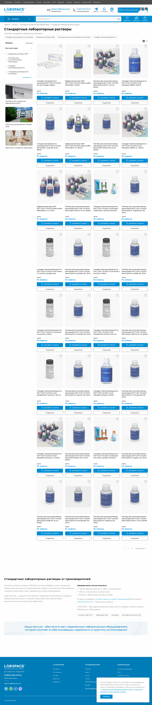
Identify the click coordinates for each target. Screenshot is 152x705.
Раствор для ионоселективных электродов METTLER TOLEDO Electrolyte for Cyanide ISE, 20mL (78, 271)
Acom (87, 675)
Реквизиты (56, 682)
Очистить (29, 43)
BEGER (87, 685)
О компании (8, 2)
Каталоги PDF (86, 2)
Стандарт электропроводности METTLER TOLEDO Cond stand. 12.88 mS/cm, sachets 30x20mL (105, 209)
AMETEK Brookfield (91, 682)
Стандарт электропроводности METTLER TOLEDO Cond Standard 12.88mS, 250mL (134, 83)
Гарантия (61, 2)
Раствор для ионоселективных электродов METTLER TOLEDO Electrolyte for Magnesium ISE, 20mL (134, 210)
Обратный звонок (83, 11)
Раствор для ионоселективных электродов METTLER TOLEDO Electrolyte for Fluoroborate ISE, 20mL (77, 520)
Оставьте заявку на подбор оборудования (113, 599)
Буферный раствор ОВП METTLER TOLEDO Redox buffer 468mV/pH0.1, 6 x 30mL (49, 209)
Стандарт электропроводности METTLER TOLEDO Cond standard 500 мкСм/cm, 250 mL (49, 393)
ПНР (54, 2)
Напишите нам (56, 11)
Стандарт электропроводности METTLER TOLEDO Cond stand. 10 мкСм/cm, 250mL (49, 332)
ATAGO (87, 679)
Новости (77, 2)
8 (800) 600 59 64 (83, 9)
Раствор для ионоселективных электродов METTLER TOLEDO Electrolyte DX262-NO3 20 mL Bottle (77, 457)
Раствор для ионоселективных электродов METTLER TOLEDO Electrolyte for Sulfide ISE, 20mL (134, 271)
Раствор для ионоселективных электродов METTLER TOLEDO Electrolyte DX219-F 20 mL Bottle (78, 209)
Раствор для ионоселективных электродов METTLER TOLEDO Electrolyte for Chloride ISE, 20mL (78, 332)
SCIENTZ (88, 669)
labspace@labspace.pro (60, 9)
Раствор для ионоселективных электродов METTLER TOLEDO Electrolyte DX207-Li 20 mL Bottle (105, 84)
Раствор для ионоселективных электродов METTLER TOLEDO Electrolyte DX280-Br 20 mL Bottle (49, 520)
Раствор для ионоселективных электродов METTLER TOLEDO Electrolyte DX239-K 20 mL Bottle (135, 332)
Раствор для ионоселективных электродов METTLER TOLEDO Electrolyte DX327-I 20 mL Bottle (134, 519)
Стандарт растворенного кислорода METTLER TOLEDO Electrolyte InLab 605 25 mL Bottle (49, 147)
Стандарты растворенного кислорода (19, 37)
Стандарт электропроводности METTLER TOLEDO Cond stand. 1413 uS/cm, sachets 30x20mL (105, 456)
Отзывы (69, 2)
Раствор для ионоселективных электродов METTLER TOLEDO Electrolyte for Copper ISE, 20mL (134, 456)
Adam (87, 672)
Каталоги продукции (124, 669)
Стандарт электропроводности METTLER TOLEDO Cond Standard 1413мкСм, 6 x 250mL (49, 456)
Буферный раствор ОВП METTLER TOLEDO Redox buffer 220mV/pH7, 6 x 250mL (78, 146)
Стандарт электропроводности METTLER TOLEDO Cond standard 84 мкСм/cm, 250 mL (105, 332)
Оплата (39, 2)
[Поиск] (118, 18)
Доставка (47, 2)
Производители (28, 2)
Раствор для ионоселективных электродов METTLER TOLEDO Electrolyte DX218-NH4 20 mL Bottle (105, 147)
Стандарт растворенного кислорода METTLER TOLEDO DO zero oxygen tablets (49, 83)
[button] (19, 19)
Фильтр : (9, 43)
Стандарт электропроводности (105, 37)
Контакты (18, 2)
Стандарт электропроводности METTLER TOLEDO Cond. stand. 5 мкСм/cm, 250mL (106, 271)
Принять (106, 696)
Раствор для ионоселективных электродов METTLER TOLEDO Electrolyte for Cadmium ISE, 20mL (105, 520)
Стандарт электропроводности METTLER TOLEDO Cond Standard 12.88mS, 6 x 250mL (134, 146)
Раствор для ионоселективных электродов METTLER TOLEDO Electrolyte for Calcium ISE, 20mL (78, 393)
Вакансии (97, 2)
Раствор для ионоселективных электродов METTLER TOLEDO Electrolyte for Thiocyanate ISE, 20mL (134, 394)
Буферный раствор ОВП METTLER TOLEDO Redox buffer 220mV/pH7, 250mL (78, 83)
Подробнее (50, 103)
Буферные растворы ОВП (45, 37)
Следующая (141, 548)
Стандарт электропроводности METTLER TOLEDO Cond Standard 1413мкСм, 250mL (105, 393)
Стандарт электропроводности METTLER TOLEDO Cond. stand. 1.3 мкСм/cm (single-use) (49, 271)
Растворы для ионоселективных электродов (74, 37)
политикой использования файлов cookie (117, 689)
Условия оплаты (123, 675)
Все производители (92, 688)
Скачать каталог (131, 647)
